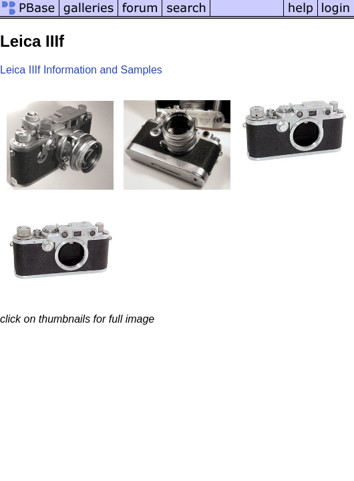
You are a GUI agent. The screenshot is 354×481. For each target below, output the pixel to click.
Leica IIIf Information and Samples (81, 69)
